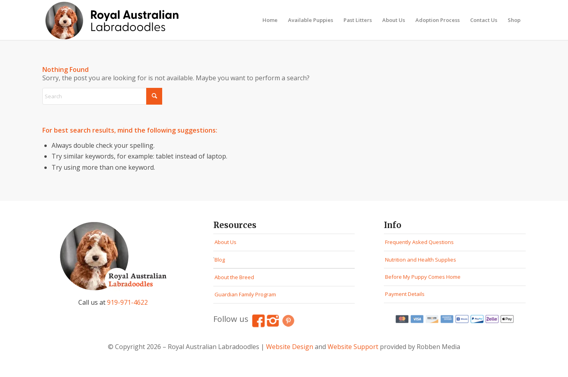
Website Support (353, 346)
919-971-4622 (127, 302)
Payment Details (405, 294)
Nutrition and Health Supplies (420, 259)
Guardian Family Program (245, 294)
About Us (225, 242)
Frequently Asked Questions (419, 242)
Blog (219, 259)
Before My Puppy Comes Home (423, 276)
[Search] (102, 96)
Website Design (289, 346)
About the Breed (234, 277)
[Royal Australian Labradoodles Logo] (114, 20)
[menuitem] (270, 20)
